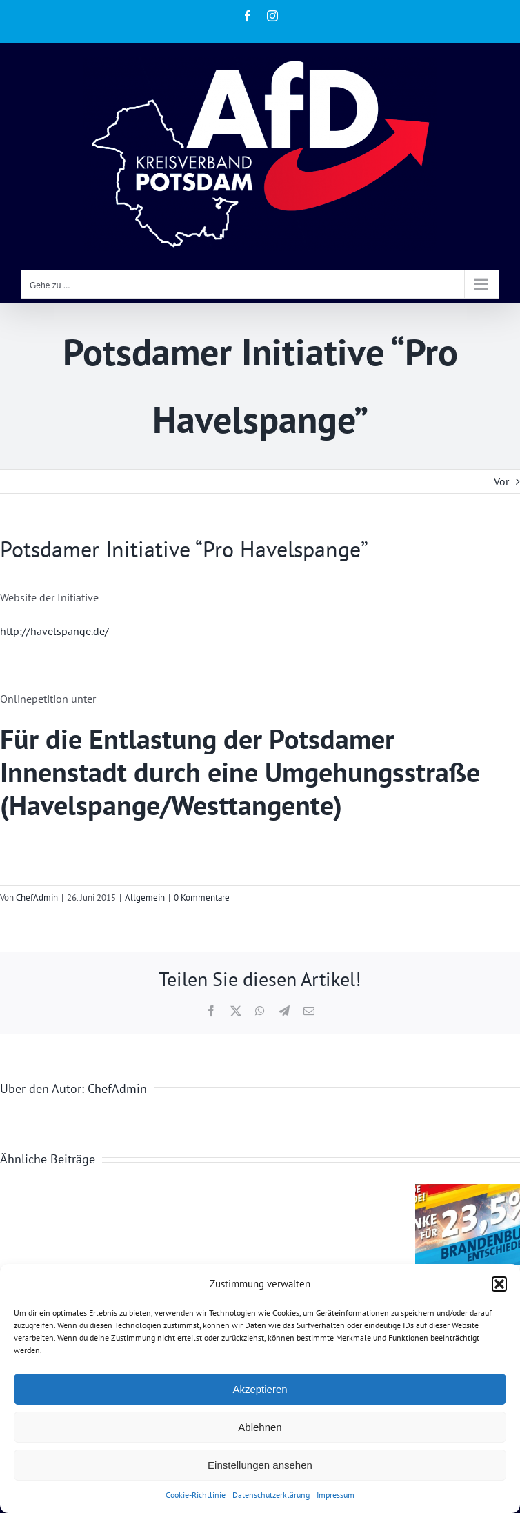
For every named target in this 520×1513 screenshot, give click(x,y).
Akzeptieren (259, 1389)
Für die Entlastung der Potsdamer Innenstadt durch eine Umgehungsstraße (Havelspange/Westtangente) (240, 772)
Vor (501, 481)
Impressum (335, 1495)
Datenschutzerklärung (271, 1495)
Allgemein (145, 897)
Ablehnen (259, 1427)
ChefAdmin (37, 897)
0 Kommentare (202, 897)
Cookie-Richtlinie (196, 1495)
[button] (499, 1284)
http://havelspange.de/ (54, 631)
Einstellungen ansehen (260, 1465)
